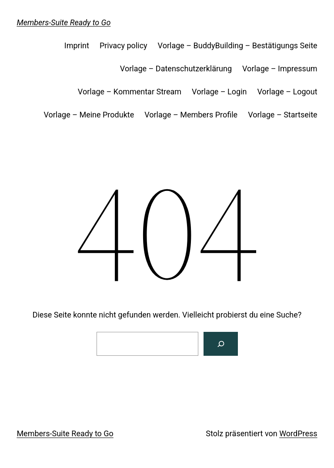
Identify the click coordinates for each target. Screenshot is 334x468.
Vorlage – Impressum (279, 68)
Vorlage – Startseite (282, 114)
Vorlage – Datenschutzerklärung (176, 68)
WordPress (298, 433)
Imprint (76, 45)
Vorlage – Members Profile (190, 114)
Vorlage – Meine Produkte (88, 114)
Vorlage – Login (219, 91)
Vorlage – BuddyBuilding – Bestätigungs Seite (237, 45)
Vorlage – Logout (287, 91)
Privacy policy (123, 45)
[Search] (221, 344)
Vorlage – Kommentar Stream (129, 91)
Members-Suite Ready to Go (63, 22)
